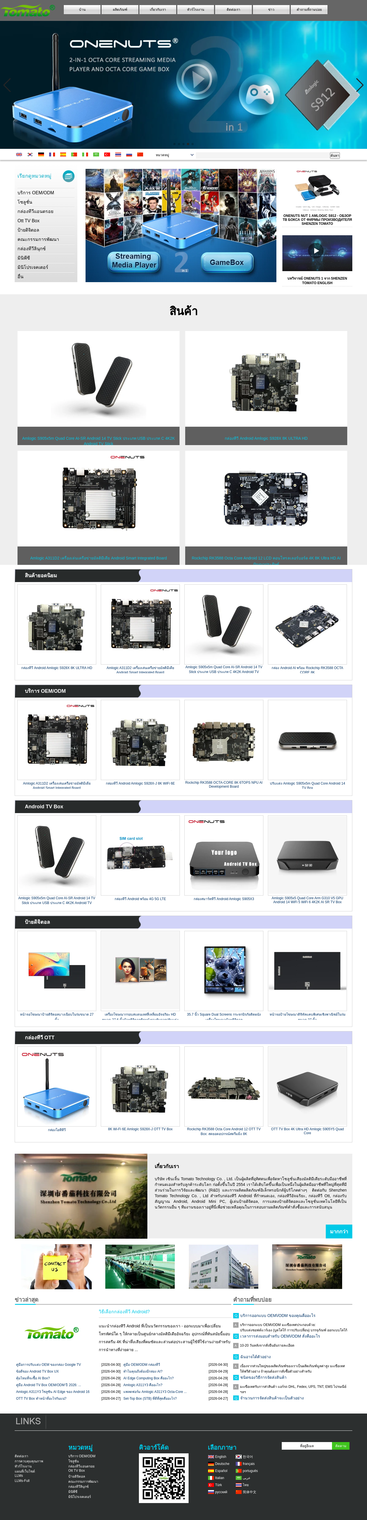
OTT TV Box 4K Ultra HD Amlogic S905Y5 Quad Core (307, 1131)
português (250, 1471)
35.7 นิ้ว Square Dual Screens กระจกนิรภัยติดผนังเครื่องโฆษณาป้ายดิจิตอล (224, 1016)
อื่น (20, 276)
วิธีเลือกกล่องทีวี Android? (124, 1311)
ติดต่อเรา (233, 10)
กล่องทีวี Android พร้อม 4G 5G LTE (140, 899)
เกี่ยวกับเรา (158, 10)
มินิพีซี (24, 258)
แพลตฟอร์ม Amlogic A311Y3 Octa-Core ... (155, 1392)
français (249, 1464)
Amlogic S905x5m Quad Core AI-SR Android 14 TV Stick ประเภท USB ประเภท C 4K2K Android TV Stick (224, 669)
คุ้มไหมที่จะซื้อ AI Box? (33, 1378)
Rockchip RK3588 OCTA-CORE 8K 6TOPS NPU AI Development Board (224, 785)
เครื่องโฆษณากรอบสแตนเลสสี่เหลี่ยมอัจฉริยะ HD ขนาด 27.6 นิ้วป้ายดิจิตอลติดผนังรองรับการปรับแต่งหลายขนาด (140, 1016)
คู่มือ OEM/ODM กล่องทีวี (141, 1365)
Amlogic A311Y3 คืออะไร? (142, 1385)
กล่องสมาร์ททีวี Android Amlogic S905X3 (224, 899)
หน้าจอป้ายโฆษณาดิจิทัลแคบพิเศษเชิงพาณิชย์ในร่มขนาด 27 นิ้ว (308, 1016)
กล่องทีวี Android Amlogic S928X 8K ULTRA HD (56, 668)
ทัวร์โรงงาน (195, 10)
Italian (219, 1478)
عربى (246, 1478)
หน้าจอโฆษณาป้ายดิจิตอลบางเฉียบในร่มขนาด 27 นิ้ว (57, 1016)
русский (221, 1492)
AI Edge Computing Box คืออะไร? (148, 1378)
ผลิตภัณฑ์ (120, 10)
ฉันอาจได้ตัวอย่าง (255, 1358)
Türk (218, 1485)
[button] (174, 144)
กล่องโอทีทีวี (57, 1130)
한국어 (248, 1457)
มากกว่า (339, 1231)
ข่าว (271, 10)
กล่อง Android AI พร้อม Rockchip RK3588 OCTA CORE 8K (307, 669)
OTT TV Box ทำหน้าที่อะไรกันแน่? (41, 1399)
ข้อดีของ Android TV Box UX (37, 1371)
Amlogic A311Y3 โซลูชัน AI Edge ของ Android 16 (52, 1392)
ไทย (246, 1485)
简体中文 (249, 1492)
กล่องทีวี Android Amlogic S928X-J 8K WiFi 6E (140, 783)
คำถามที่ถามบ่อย (309, 10)
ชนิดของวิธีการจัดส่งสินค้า (263, 1379)
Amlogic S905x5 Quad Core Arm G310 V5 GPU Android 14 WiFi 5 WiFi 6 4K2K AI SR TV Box (307, 900)
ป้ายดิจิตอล (28, 230)
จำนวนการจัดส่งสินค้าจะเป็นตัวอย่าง (272, 1399)
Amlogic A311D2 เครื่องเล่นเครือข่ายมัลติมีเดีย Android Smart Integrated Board (140, 669)
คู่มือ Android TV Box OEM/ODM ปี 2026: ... (48, 1385)
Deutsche (222, 1464)
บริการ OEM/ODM (36, 192)
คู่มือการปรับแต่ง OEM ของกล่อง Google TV (48, 1365)
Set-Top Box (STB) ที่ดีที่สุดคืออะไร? (150, 1399)
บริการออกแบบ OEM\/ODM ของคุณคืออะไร (278, 1317)
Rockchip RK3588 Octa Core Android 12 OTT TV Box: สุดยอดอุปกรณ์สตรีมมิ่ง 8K (224, 1131)
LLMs (19, 1476)
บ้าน (82, 10)
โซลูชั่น (25, 202)
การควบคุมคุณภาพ (29, 1461)
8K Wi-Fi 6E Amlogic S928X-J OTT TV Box (140, 1129)
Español (221, 1471)
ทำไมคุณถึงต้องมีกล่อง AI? (142, 1371)
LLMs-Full (22, 1481)
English (220, 1457)
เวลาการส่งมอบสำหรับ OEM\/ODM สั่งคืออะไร (280, 1337)
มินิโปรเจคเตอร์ (33, 267)
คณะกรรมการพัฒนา (38, 239)
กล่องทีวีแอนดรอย (35, 211)
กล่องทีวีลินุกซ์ (32, 248)
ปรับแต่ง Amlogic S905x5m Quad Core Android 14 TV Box (307, 785)
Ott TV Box (29, 220)
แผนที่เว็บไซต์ (25, 1471)
